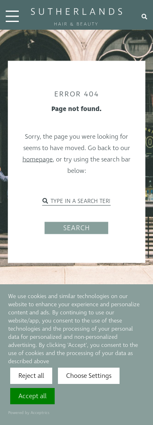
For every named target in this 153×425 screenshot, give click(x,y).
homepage (37, 159)
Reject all (31, 375)
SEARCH (76, 228)
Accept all (32, 396)
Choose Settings (88, 375)
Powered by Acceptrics (28, 413)
